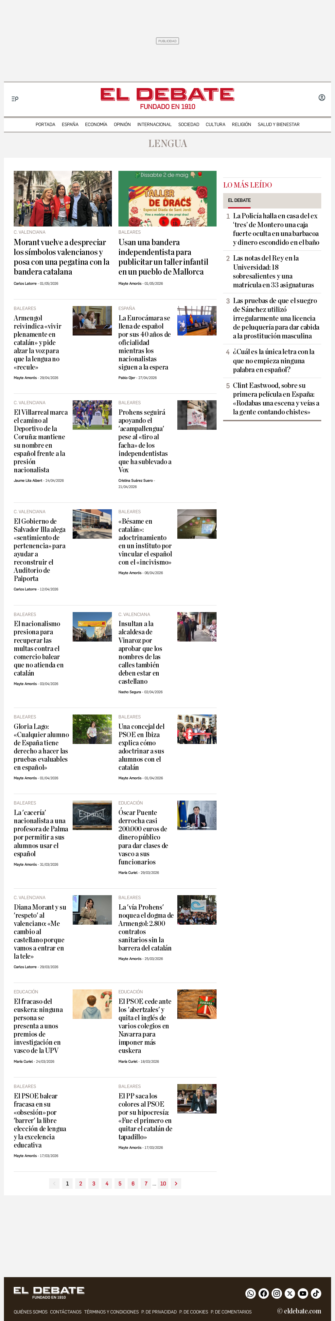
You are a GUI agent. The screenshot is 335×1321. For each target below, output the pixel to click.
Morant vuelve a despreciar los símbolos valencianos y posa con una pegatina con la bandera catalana (62, 257)
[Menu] (15, 99)
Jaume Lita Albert (28, 481)
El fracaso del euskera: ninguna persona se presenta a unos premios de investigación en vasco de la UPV (38, 1026)
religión (241, 124)
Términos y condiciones (111, 1312)
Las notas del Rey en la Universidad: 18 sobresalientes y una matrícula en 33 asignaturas (273, 271)
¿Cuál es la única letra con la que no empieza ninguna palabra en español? (273, 360)
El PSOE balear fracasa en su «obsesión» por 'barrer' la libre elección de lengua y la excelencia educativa (40, 1121)
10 (163, 1184)
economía (96, 124)
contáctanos (65, 1312)
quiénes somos (30, 1312)
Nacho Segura (129, 692)
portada (45, 124)
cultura (215, 124)
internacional (154, 124)
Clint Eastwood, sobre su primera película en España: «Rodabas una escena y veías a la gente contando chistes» (276, 399)
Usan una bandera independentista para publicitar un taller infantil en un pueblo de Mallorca (163, 257)
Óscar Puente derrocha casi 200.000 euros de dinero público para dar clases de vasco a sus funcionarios (143, 837)
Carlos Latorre (25, 283)
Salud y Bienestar (279, 124)
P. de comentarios (231, 1312)
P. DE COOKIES (193, 1312)
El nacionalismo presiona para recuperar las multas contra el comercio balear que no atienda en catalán (38, 648)
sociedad (188, 124)
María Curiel (127, 873)
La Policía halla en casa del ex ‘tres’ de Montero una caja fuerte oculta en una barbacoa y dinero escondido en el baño (276, 229)
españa (70, 124)
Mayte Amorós (129, 283)
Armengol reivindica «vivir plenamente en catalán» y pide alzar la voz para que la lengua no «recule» (37, 343)
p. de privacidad (159, 1312)
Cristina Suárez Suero (135, 481)
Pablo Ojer (126, 378)
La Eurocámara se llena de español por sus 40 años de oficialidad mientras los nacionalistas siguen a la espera (144, 343)
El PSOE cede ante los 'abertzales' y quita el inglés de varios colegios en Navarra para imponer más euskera (144, 1026)
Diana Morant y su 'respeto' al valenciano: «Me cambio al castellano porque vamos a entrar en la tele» (40, 932)
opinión (122, 124)
